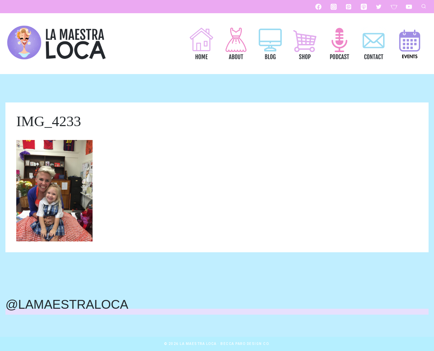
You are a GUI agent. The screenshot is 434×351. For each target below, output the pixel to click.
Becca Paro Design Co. (245, 344)
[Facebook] (318, 7)
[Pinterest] (348, 7)
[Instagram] (334, 7)
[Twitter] (379, 7)
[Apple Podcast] (364, 7)
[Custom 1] (394, 7)
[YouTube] (409, 7)
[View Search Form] (423, 7)
